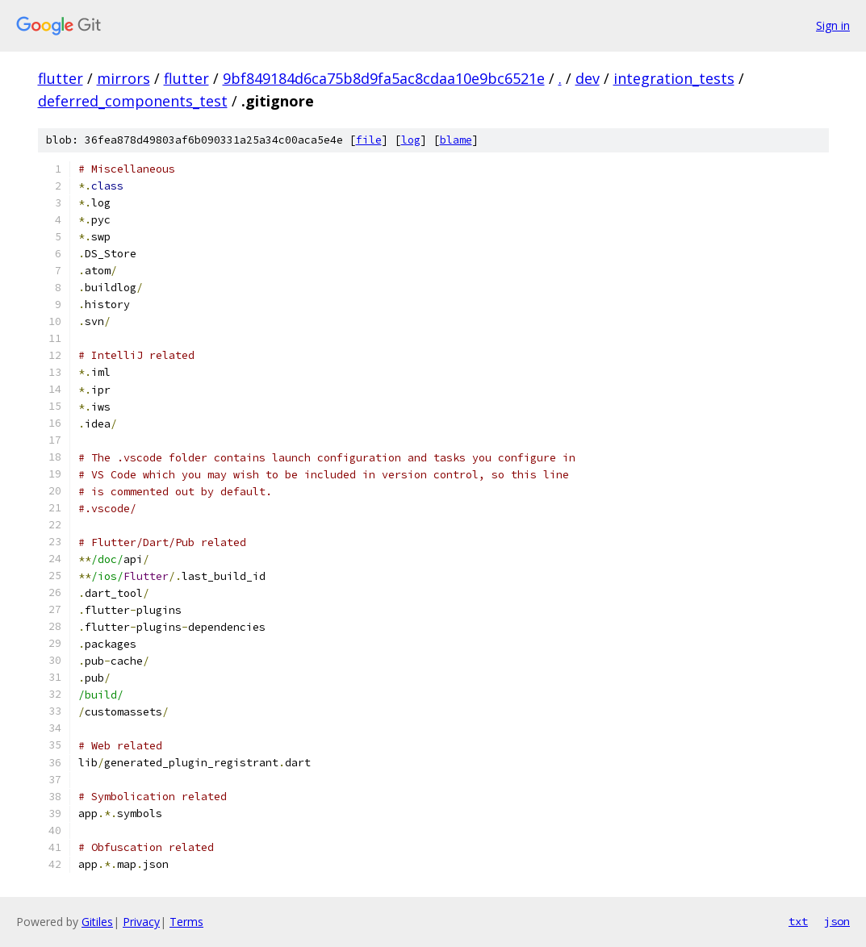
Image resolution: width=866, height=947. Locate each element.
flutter (60, 78)
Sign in (833, 25)
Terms (186, 921)
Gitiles (97, 921)
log (410, 140)
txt (798, 921)
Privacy (141, 921)
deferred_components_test (133, 101)
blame (456, 140)
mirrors (123, 78)
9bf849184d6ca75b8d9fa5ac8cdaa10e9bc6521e (384, 78)
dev (587, 78)
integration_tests (673, 78)
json (837, 921)
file (369, 140)
